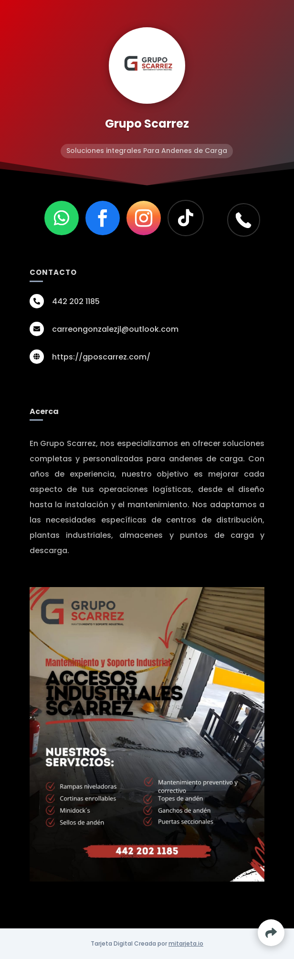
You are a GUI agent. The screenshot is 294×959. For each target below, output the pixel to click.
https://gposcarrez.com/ (101, 356)
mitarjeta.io (185, 943)
